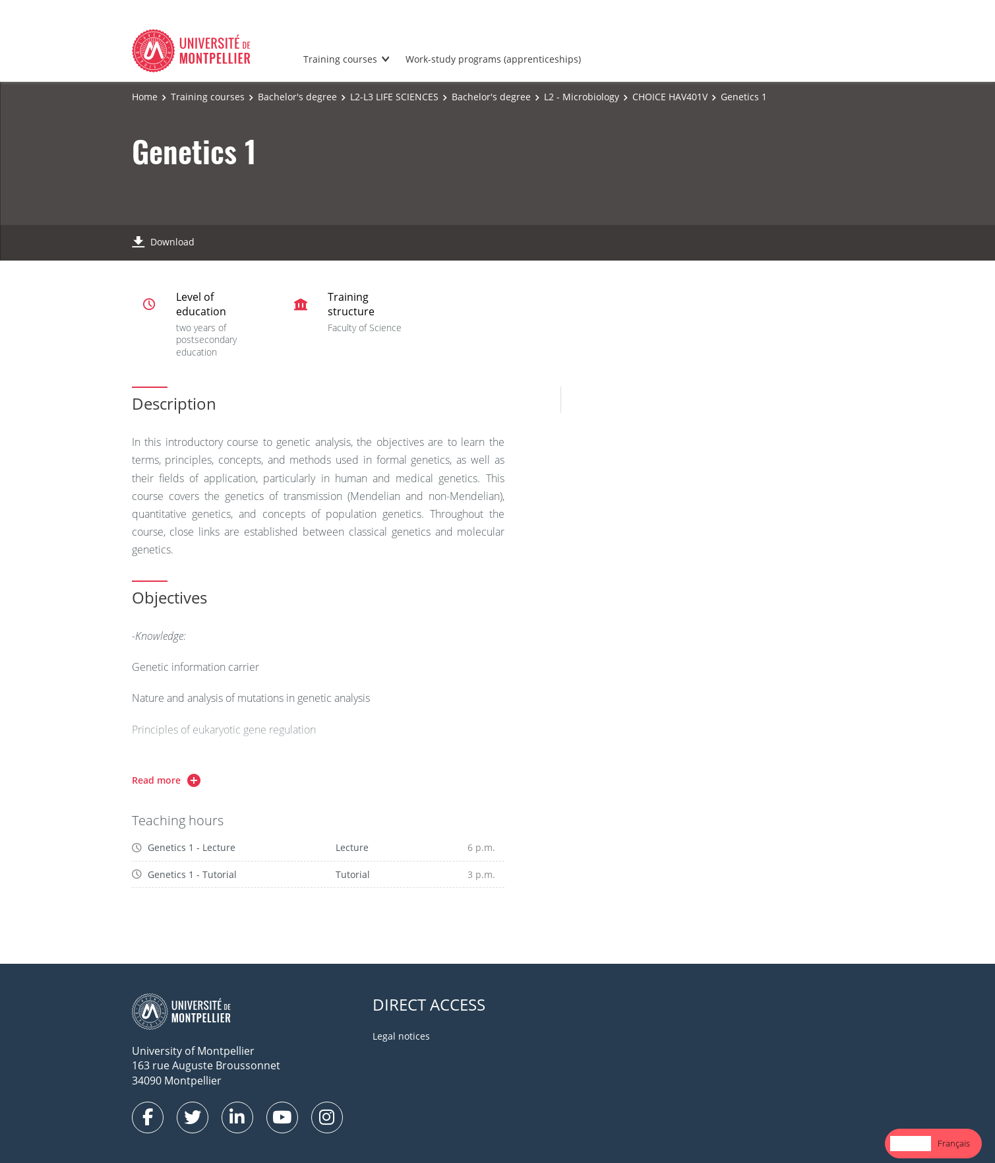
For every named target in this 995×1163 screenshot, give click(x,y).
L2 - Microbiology (581, 96)
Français (954, 1143)
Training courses (340, 59)
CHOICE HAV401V (670, 96)
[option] (954, 1143)
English (910, 1143)
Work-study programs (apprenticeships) (493, 59)
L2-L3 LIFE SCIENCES (394, 96)
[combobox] (910, 1143)
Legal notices (401, 1036)
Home (145, 96)
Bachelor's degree (297, 96)
